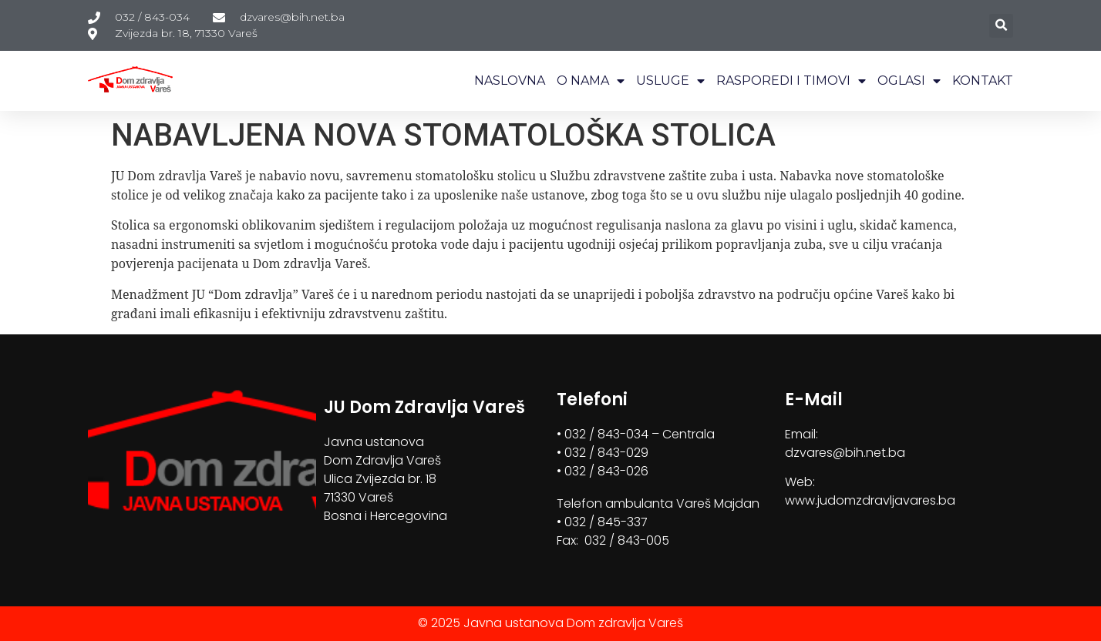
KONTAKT (982, 80)
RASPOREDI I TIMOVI (791, 81)
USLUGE (670, 81)
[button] (1001, 26)
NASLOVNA (509, 80)
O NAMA (591, 81)
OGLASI (909, 81)
